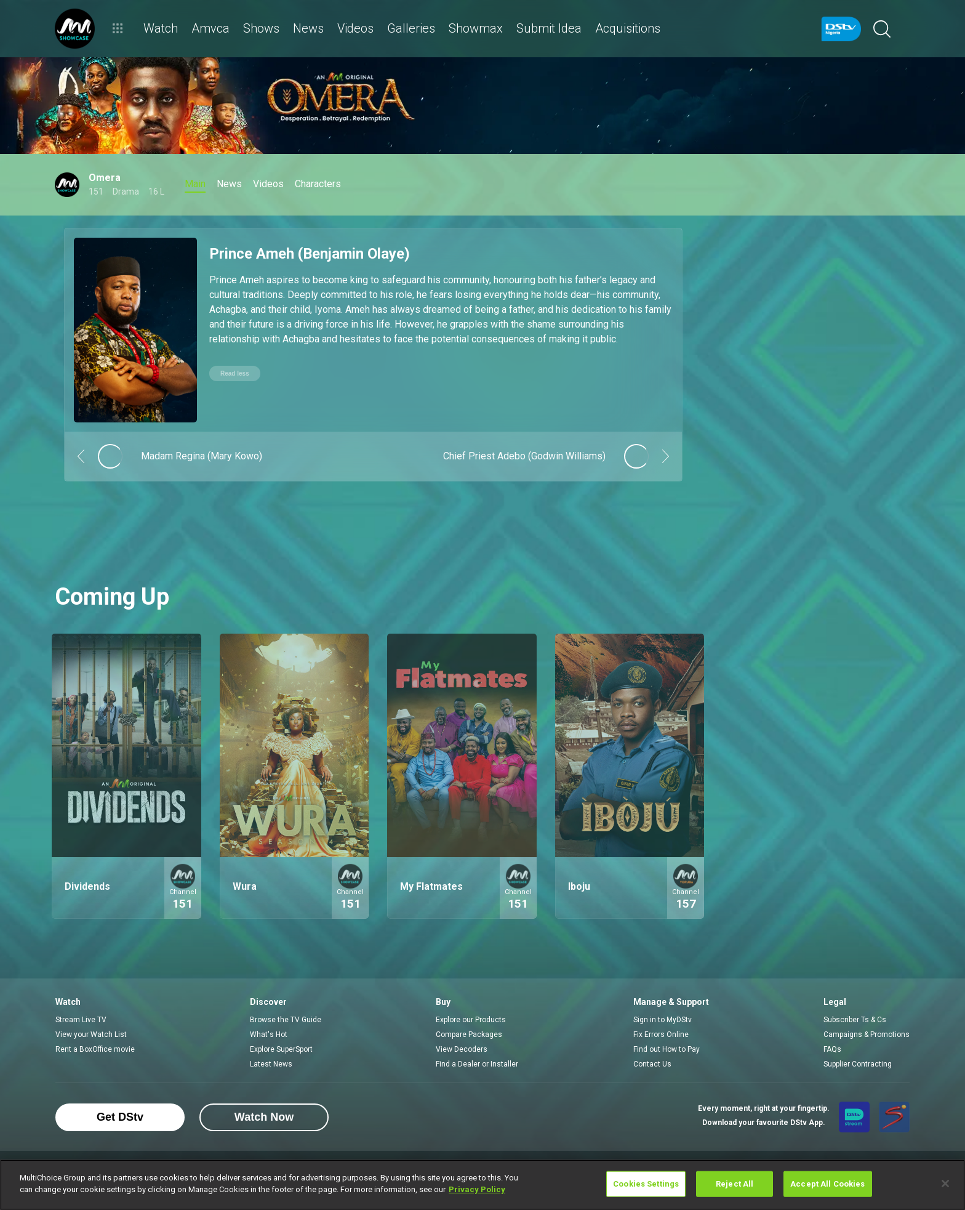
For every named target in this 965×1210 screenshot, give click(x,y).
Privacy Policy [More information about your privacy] (477, 1189)
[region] (482, 1185)
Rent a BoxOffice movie (95, 1049)
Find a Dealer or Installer (477, 1064)
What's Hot (268, 1034)
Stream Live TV (80, 1019)
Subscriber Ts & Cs (854, 1019)
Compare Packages (469, 1034)
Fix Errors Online (661, 1034)
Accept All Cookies (827, 1183)
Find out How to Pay (666, 1049)
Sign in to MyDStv (662, 1019)
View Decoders (461, 1049)
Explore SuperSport (281, 1049)
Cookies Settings (646, 1183)
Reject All (734, 1183)
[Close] (945, 1183)
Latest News (271, 1064)
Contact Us (652, 1064)
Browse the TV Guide (285, 1019)
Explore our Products (471, 1019)
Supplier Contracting (857, 1064)
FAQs (832, 1049)
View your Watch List (91, 1034)
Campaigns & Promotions (866, 1034)
